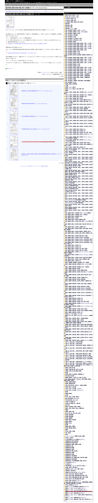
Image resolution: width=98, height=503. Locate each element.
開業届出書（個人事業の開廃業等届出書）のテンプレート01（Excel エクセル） (37, 90)
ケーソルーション (46, 72)
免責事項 (42, 166)
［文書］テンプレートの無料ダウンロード (14, 1)
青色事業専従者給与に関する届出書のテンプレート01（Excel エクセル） (36, 129)
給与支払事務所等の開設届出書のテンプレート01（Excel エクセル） (35, 116)
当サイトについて (24, 166)
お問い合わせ (30, 166)
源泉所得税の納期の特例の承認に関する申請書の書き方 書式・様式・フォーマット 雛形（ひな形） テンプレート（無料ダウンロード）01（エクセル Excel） (32, 11)
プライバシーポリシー (37, 166)
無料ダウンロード (10, 68)
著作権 (46, 166)
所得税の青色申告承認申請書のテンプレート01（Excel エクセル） (35, 103)
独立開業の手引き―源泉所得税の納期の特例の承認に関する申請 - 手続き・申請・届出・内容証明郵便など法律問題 (27, 43)
